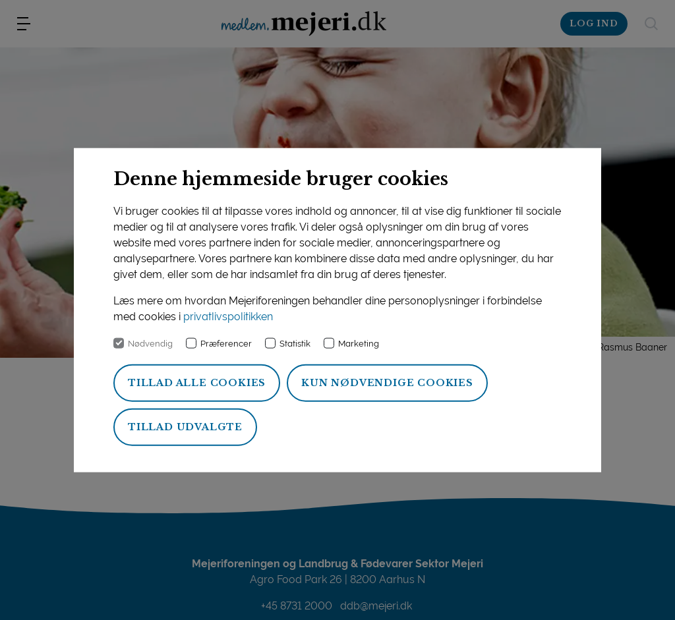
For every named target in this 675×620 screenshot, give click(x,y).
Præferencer (226, 344)
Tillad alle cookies (197, 383)
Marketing (358, 344)
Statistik (294, 344)
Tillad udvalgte (185, 427)
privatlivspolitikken (228, 316)
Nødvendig (150, 344)
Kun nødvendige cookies (387, 383)
